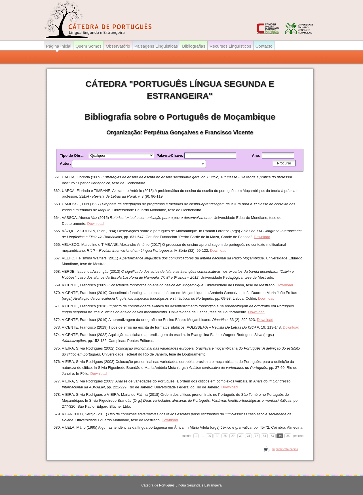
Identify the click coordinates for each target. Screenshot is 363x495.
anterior (186, 435)
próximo (298, 435)
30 (240, 435)
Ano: (273, 155)
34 (280, 435)
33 (264, 435)
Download (95, 223)
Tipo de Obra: (108, 155)
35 (288, 435)
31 (248, 435)
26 (209, 435)
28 (225, 435)
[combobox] (139, 164)
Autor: (133, 163)
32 (256, 435)
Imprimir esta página (285, 449)
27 (217, 435)
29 (233, 435)
